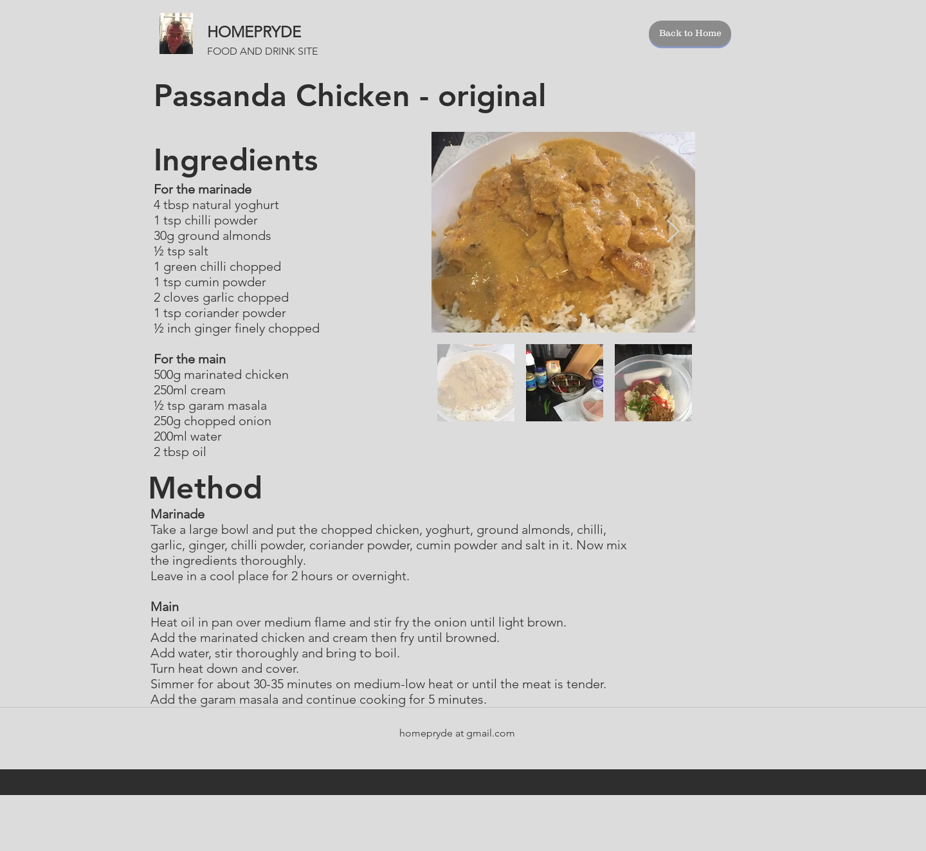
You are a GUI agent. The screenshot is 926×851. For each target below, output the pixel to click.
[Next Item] (673, 231)
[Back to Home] (690, 33)
